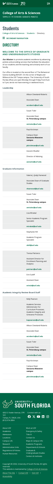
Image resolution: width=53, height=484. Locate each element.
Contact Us (30, 437)
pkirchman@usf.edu (35, 145)
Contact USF (23, 473)
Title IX (29, 434)
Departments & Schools (35, 447)
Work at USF (31, 428)
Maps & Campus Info (34, 441)
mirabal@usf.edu (33, 226)
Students (31, 33)
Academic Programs (34, 444)
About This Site (9, 473)
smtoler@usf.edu (33, 124)
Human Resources (10, 453)
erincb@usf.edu (33, 285)
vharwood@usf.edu (34, 189)
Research (6, 444)
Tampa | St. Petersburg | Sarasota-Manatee (20, 16)
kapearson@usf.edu (35, 320)
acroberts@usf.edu (34, 105)
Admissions (7, 434)
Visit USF (35, 473)
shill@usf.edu (32, 245)
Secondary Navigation (15, 38)
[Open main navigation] (48, 4)
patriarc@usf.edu (34, 269)
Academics (7, 431)
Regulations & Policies (11, 450)
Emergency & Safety (34, 431)
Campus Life (8, 441)
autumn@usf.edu (33, 162)
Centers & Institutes (34, 456)
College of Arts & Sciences (21, 13)
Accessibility (7, 476)
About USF (7, 428)
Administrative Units (11, 447)
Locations (6, 437)
